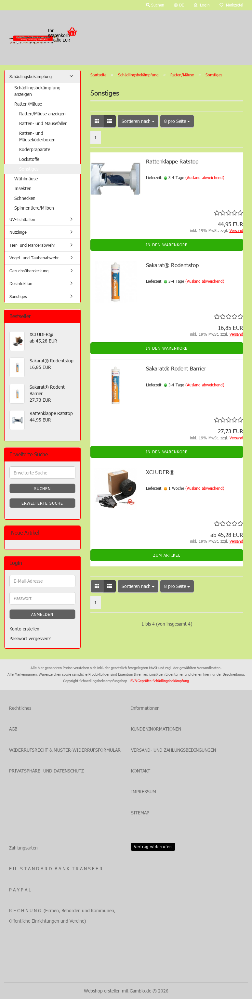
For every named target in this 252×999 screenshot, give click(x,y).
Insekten (23, 188)
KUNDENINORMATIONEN (156, 729)
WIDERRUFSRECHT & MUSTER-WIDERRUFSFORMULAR (65, 750)
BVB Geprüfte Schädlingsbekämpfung (159, 681)
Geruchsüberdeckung (28, 270)
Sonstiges (28, 169)
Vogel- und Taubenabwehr (34, 257)
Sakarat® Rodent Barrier (176, 368)
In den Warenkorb (167, 244)
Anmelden (42, 614)
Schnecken (24, 198)
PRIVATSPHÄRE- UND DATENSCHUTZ (46, 771)
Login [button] (202, 4)
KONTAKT (140, 771)
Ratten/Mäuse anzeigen (42, 113)
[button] (179, 5)
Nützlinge (18, 232)
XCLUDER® (160, 471)
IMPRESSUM (143, 791)
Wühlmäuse (26, 178)
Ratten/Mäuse (28, 104)
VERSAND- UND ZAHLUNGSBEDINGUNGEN (173, 750)
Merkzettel (231, 4)
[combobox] (138, 121)
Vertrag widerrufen (153, 846)
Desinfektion (20, 283)
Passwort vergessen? (30, 638)
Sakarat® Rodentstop (172, 264)
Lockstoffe (29, 159)
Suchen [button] (155, 4)
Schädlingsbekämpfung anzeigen (37, 90)
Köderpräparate (34, 149)
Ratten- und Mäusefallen (43, 123)
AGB (13, 729)
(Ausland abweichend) (204, 177)
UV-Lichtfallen (22, 219)
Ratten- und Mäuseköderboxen (37, 136)
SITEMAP (140, 813)
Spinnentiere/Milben (34, 208)
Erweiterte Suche (42, 503)
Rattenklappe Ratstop (172, 161)
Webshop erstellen (102, 991)
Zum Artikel (166, 555)
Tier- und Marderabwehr (32, 245)
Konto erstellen (24, 629)
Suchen (42, 488)
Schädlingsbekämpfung (30, 76)
